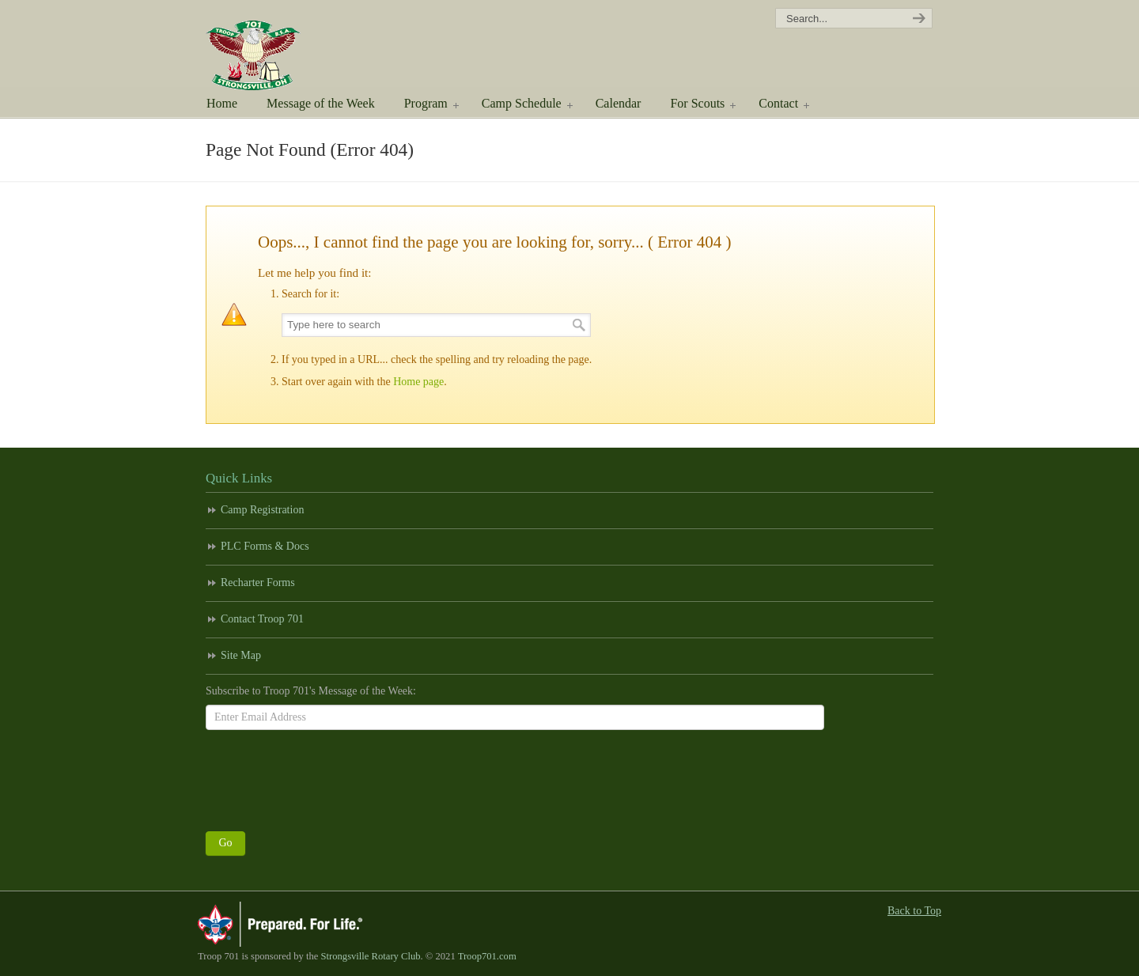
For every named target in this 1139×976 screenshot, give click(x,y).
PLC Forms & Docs (265, 546)
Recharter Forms (258, 582)
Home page (418, 382)
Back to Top (914, 911)
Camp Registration (262, 510)
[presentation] (326, 777)
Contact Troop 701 (262, 619)
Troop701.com (487, 956)
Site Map (241, 655)
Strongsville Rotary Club (371, 956)
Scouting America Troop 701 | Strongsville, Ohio (275, 47)
